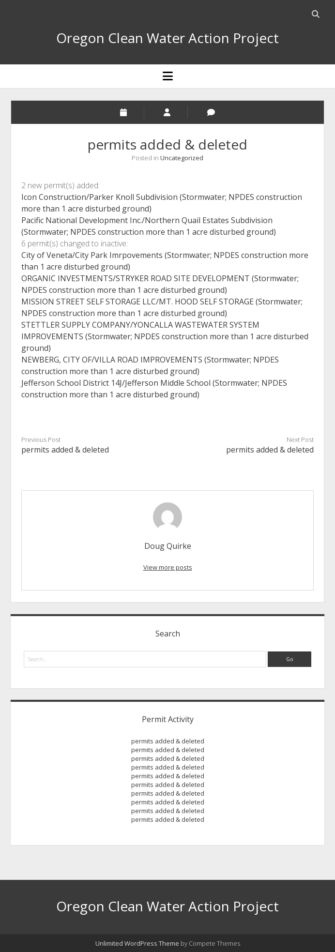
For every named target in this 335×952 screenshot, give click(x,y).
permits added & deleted (65, 449)
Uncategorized (181, 157)
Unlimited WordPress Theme (137, 943)
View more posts (167, 567)
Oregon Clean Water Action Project (167, 38)
